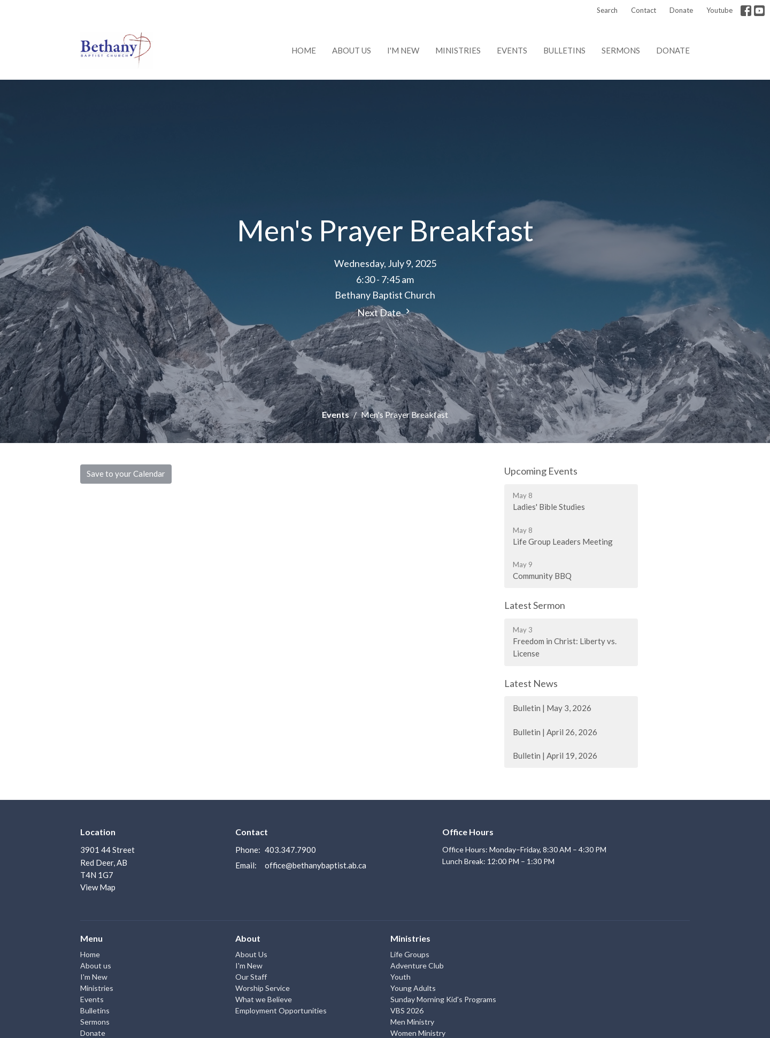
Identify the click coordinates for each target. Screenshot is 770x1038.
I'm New (403, 50)
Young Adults (413, 988)
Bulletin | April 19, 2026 (555, 755)
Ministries (458, 50)
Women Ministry (417, 1032)
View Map (98, 887)
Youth (400, 976)
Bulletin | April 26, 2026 (555, 732)
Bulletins (564, 50)
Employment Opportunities (281, 1010)
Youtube (719, 10)
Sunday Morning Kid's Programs (443, 999)
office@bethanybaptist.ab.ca (315, 865)
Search (607, 10)
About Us (251, 954)
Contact (643, 10)
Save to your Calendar (126, 473)
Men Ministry (412, 1021)
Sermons (621, 50)
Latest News (531, 683)
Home (303, 50)
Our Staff (251, 976)
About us (351, 50)
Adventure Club (417, 965)
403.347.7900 (290, 849)
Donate (681, 10)
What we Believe (263, 999)
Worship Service (262, 988)
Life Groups (409, 954)
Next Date (385, 312)
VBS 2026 (407, 1010)
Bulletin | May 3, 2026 (552, 708)
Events (512, 50)
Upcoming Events (541, 471)
